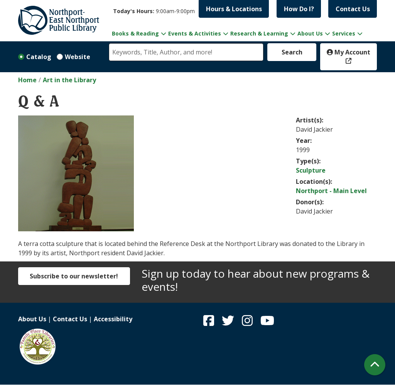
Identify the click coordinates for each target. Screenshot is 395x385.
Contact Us (353, 9)
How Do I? (299, 9)
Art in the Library (69, 80)
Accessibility (113, 319)
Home (27, 80)
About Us (32, 319)
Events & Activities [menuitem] (194, 33)
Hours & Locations (234, 9)
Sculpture (311, 170)
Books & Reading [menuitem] (135, 33)
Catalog (38, 57)
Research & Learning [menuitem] (259, 33)
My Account (348, 52)
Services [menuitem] (343, 33)
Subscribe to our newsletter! (74, 276)
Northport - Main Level (331, 191)
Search (292, 52)
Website (77, 57)
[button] (154, 11)
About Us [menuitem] (310, 33)
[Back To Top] (374, 364)
